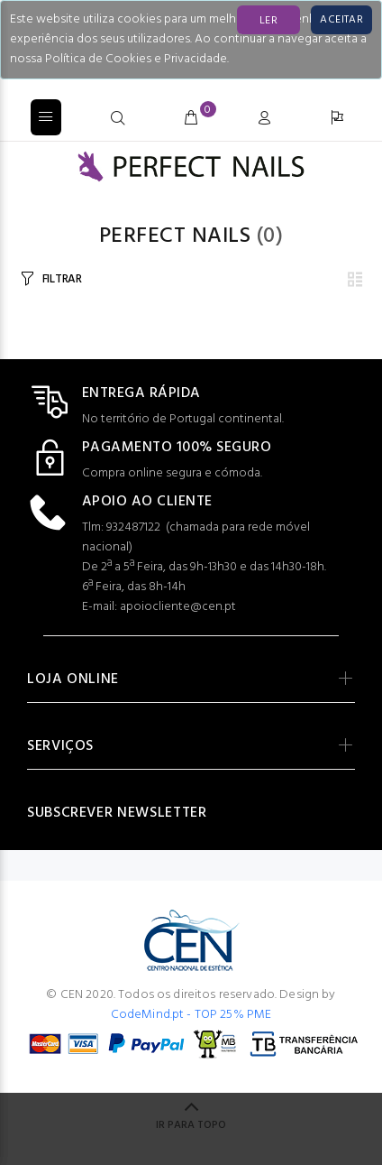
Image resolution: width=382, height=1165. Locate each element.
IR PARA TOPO (191, 1125)
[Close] (341, 19)
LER (268, 21)
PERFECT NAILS (174, 236)
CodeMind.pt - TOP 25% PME (191, 1014)
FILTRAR (62, 279)
